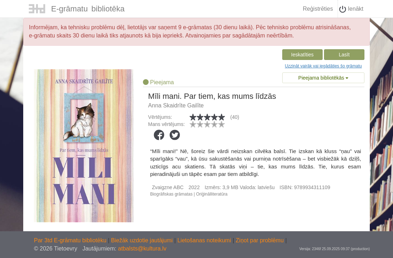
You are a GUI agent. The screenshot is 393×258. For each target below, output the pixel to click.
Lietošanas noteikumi (205, 240)
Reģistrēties (318, 9)
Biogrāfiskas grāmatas (171, 194)
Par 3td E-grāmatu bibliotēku (71, 240)
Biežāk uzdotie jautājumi (142, 240)
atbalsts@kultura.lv (142, 249)
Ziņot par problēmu (260, 240)
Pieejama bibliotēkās (323, 78)
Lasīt (344, 54)
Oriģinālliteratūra (212, 194)
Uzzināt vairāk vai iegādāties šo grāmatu (323, 66)
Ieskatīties (302, 54)
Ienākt (351, 9)
